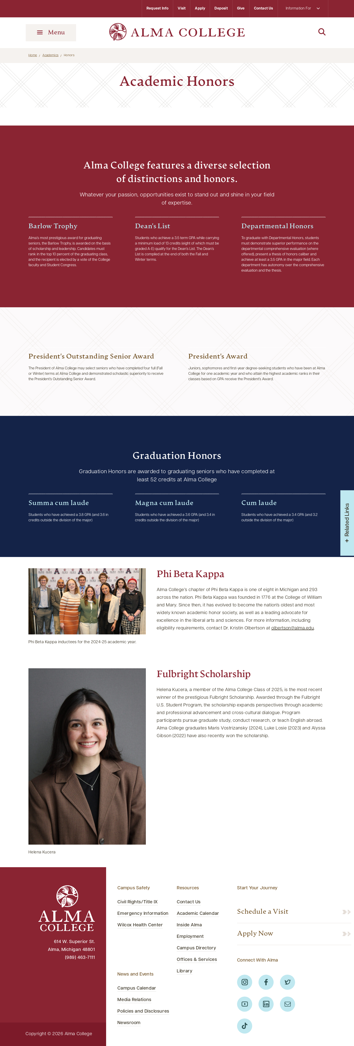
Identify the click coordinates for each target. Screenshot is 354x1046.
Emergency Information (143, 913)
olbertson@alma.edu (292, 628)
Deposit (221, 8)
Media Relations (134, 1000)
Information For (303, 8)
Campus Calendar (136, 988)
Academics (50, 55)
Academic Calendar (198, 913)
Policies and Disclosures (143, 1011)
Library (184, 971)
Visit (182, 8)
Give (241, 8)
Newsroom (128, 1023)
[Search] (303, 32)
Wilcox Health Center (140, 925)
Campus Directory (196, 948)
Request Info (157, 8)
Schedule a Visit (262, 912)
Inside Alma (189, 925)
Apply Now (255, 933)
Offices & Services (197, 959)
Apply (200, 8)
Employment (190, 936)
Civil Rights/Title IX (137, 902)
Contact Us (263, 8)
